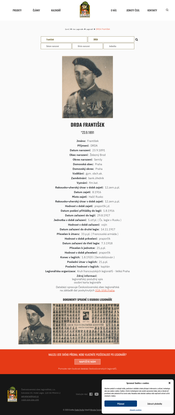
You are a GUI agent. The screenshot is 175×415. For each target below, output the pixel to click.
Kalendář (56, 10)
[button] (169, 383)
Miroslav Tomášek (96, 409)
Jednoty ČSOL (133, 10)
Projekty (17, 10)
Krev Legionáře (77, 29)
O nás (114, 10)
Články (36, 10)
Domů (67, 29)
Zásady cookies (136, 410)
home (85, 9)
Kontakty (152, 10)
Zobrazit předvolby (154, 403)
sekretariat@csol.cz (30, 396)
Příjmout (120, 403)
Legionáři (89, 29)
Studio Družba (79, 409)
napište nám (87, 361)
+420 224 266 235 (30, 399)
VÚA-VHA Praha (105, 290)
